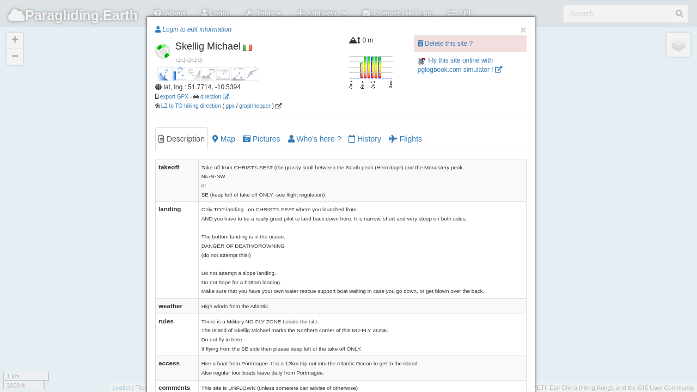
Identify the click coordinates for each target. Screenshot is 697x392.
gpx (230, 106)
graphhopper (254, 106)
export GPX (174, 97)
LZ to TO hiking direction (190, 106)
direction (214, 97)
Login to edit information (193, 29)
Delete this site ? (445, 43)
